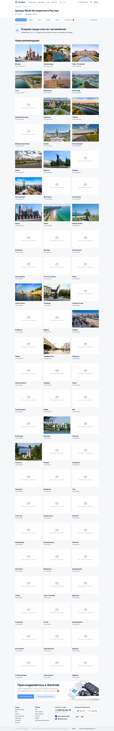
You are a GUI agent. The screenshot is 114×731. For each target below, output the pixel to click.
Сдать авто (41, 2)
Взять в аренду (39, 711)
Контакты (54, 2)
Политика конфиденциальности (87, 728)
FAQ (36, 709)
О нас (48, 2)
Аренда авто (32, 2)
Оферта (74, 728)
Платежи (37, 716)
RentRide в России (19, 709)
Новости (17, 713)
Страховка (18, 720)
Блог (16, 711)
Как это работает (19, 716)
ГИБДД (37, 718)
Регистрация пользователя (42, 720)
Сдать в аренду (39, 713)
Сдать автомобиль (26, 696)
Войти (96, 2)
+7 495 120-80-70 (63, 710)
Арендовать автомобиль (46, 696)
